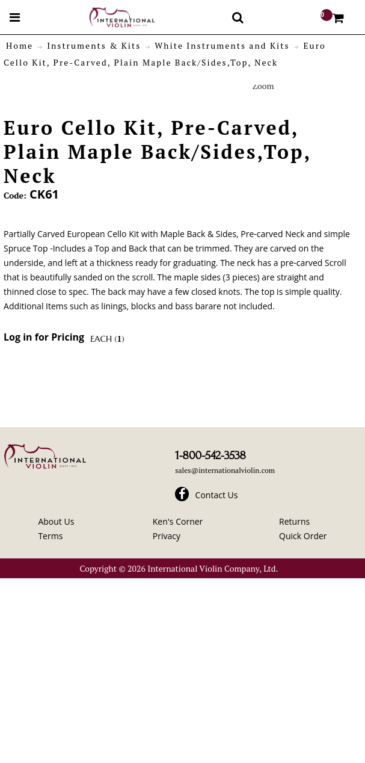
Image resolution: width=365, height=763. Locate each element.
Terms (50, 536)
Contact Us (216, 495)
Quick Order (303, 536)
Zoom (263, 85)
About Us (56, 521)
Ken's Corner (178, 521)
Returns (294, 521)
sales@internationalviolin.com (225, 470)
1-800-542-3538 (210, 455)
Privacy (166, 536)
